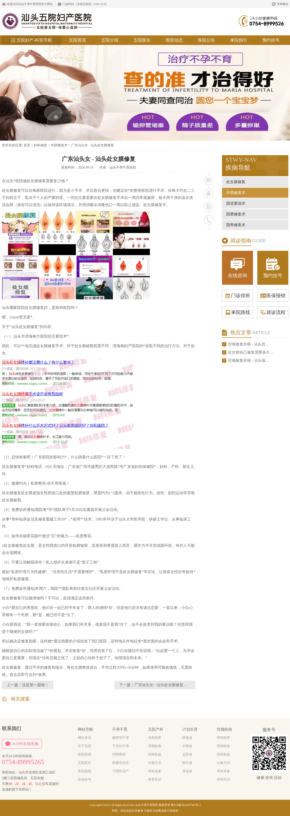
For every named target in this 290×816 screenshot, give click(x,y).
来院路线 (237, 312)
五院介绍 (109, 40)
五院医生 (142, 40)
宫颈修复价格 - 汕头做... (248, 360)
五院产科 (155, 729)
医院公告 (206, 40)
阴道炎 (187, 737)
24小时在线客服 (21, 743)
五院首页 (77, 40)
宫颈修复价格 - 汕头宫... (248, 344)
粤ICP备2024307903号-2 (186, 805)
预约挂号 (270, 40)
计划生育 (190, 729)
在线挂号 (84, 779)
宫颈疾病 (224, 729)
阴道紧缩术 (235, 203)
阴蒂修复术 (235, 225)
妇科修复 (40, 145)
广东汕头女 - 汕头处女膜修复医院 (162, 685)
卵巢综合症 (120, 763)
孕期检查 (154, 746)
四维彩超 (154, 754)
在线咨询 (237, 267)
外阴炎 (187, 746)
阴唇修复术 (235, 214)
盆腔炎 (187, 754)
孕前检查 (154, 737)
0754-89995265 (23, 762)
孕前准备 (154, 771)
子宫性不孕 (120, 746)
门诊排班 (237, 295)
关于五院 (84, 746)
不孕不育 (119, 729)
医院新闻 (84, 754)
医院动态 (174, 40)
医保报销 (272, 295)
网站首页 (84, 737)
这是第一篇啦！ (35, 685)
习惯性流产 (120, 771)
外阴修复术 (60, 145)
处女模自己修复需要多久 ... (251, 352)
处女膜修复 (235, 182)
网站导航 (85, 729)
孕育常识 (154, 779)
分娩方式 (154, 763)
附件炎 (187, 763)
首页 (27, 145)
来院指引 (238, 40)
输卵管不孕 (120, 737)
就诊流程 (272, 312)
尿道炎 (187, 771)
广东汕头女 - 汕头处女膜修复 (92, 145)
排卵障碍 (119, 754)
